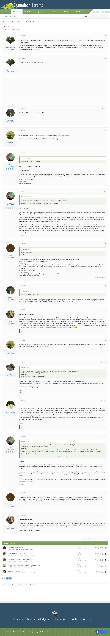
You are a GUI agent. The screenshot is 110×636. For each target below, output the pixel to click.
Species (40, 12)
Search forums (13, 16)
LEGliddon (11, 567)
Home (6, 12)
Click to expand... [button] (62, 456)
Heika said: (24, 249)
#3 (105, 108)
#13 (105, 436)
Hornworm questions (15, 547)
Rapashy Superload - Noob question (20, 559)
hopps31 (100, 555)
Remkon (100, 549)
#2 (105, 58)
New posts (4, 16)
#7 (105, 244)
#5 (105, 153)
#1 (105, 36)
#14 (105, 493)
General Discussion (30, 555)
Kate (101, 567)
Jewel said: (24, 367)
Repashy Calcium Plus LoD (17, 553)
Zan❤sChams (12, 555)
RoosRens (11, 549)
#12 (105, 400)
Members (79, 12)
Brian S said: (24, 158)
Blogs (66, 12)
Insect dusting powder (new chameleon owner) (24, 565)
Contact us (6, 632)
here (88, 230)
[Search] (95, 16)
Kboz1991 (100, 561)
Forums (18, 12)
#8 (105, 286)
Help (42, 632)
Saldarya (100, 573)
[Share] (102, 36)
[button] (10, 11)
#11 (105, 362)
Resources (53, 12)
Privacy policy (33, 632)
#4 (105, 130)
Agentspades (6, 29)
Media (28, 12)
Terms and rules (19, 632)
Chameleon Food (28, 549)
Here (75, 230)
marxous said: (25, 196)
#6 (105, 191)
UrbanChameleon (13, 573)
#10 (105, 340)
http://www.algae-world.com (53, 265)
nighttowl (10, 561)
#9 (105, 310)
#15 (105, 515)
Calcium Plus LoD (14, 571)
